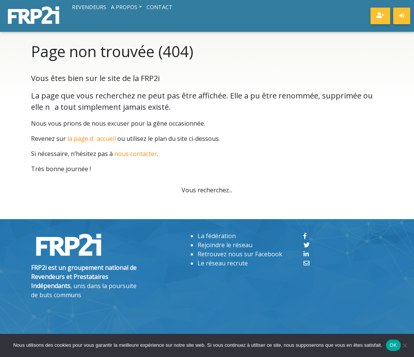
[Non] (404, 345)
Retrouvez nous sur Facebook (240, 254)
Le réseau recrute (223, 263)
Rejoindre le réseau (225, 245)
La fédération (217, 236)
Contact (159, 8)
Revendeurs (89, 8)
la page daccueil (91, 138)
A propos (124, 8)
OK (393, 345)
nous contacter (135, 154)
